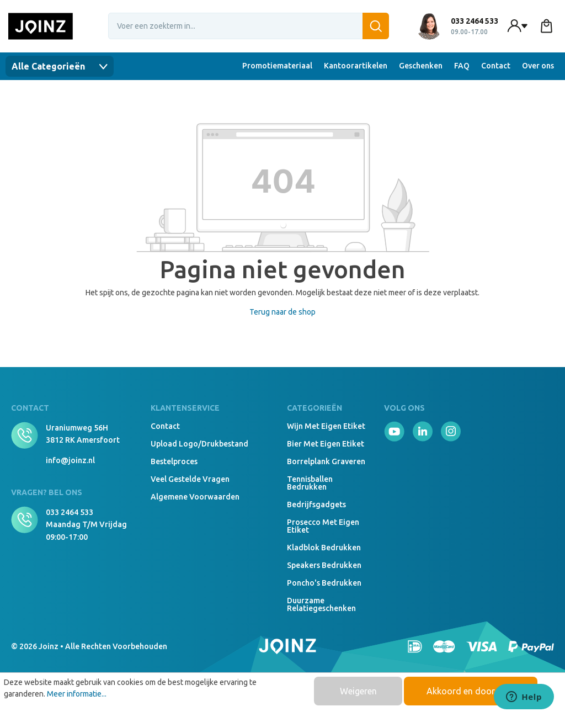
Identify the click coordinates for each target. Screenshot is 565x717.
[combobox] (249, 26)
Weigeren (358, 691)
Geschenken (421, 65)
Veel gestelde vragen (190, 479)
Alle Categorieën (60, 66)
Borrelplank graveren (326, 461)
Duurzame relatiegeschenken (321, 604)
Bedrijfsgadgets (316, 504)
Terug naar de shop (282, 311)
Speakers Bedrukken (324, 565)
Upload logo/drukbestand (199, 443)
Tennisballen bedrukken (310, 483)
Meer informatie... (76, 693)
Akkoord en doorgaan (471, 691)
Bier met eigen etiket (325, 443)
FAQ (462, 65)
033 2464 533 (69, 512)
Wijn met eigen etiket (326, 426)
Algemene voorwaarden (195, 496)
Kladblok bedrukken (324, 547)
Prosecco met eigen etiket (323, 526)
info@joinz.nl (70, 460)
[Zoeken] (376, 26)
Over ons (538, 65)
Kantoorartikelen (355, 65)
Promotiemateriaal (277, 65)
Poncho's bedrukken (324, 582)
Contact (495, 65)
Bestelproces (174, 461)
